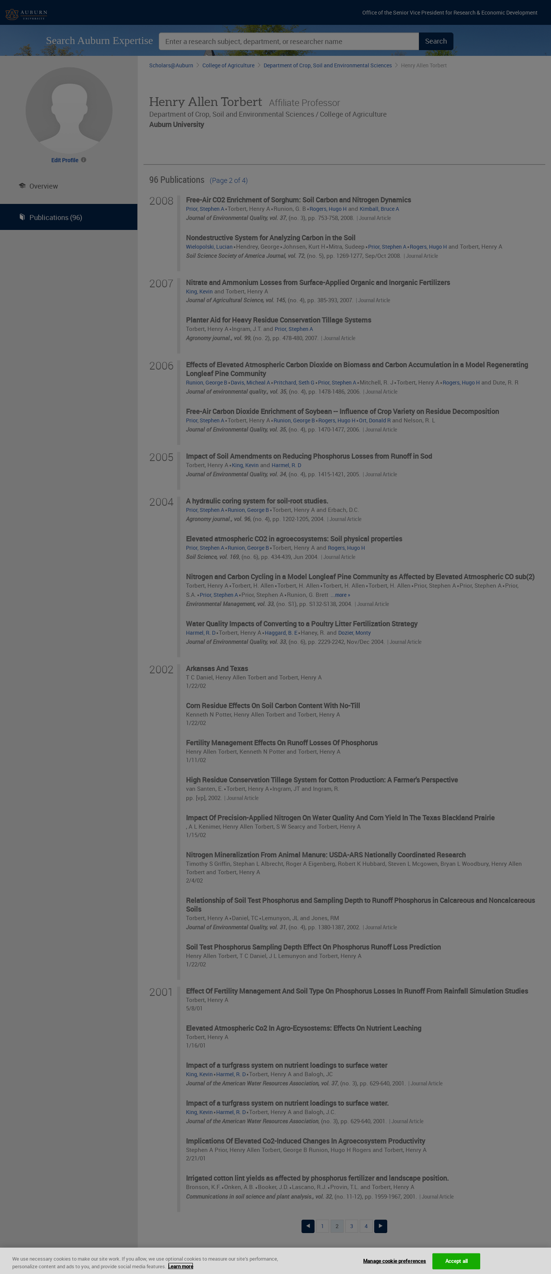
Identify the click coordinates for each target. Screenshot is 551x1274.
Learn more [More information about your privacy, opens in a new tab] (180, 1270)
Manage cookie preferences (394, 1265)
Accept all (456, 1265)
